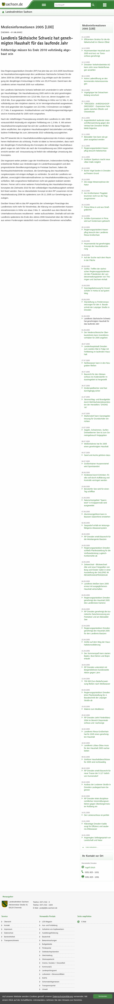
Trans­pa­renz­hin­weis (11, 940)
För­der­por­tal (46, 948)
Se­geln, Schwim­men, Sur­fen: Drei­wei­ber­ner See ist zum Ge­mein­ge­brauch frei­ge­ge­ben (97, 432)
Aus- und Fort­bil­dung (49, 925)
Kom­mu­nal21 (47, 967)
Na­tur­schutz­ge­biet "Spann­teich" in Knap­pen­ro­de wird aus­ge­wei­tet (95, 503)
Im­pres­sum (8, 929)
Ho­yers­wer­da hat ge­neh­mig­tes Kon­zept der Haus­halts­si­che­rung (97, 246)
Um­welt (45, 989)
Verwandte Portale (47, 917)
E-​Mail (83, 922)
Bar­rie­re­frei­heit (9, 937)
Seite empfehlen (84, 917)
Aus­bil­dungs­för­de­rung (50, 933)
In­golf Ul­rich (90, 867)
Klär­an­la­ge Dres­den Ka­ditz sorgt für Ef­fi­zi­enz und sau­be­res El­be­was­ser (96, 826)
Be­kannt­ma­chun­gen (49, 940)
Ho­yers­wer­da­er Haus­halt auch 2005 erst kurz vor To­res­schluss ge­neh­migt (97, 53)
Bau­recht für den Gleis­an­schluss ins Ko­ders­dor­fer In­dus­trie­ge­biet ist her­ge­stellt (96, 377)
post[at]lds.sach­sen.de (48, 908)
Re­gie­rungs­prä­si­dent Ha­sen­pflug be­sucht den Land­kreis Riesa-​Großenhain (96, 232)
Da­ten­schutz (8, 933)
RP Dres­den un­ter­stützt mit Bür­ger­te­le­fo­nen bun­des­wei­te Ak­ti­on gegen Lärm (96, 670)
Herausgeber (8, 897)
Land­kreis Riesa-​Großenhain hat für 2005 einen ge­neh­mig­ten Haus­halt (96, 734)
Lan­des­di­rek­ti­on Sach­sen (18, 12)
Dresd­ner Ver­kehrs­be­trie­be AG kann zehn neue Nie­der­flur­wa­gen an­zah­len (97, 67)
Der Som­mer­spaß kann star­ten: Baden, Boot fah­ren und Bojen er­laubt (97, 656)
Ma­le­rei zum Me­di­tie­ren (94, 709)
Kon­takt (7, 925)
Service (5, 917)
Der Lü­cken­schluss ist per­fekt (96, 815)
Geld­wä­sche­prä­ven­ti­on (50, 952)
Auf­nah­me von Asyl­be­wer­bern (53, 929)
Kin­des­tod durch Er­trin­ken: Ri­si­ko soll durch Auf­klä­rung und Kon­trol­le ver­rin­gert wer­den (97, 477)
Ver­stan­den (103, 996)
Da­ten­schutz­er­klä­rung (63, 996)
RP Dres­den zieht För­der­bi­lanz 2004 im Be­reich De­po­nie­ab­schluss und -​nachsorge (97, 720)
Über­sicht (7, 922)
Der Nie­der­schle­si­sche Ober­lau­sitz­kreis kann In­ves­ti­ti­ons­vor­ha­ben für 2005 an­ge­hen (96, 335)
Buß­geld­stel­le (47, 944)
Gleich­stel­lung (47, 955)
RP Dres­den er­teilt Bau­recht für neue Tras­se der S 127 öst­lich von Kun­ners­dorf (97, 773)
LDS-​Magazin (47, 922)
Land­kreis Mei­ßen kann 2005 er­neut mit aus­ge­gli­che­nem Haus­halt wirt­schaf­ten (96, 586)
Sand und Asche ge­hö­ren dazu (97, 455)
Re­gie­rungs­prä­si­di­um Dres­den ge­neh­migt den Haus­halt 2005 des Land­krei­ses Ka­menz (97, 600)
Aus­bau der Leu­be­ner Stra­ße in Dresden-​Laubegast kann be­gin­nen (97, 787)
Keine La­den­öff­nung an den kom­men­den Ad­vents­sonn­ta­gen (96, 81)
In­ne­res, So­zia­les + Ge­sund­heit (53, 963)
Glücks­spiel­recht (48, 959)
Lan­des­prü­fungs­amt (49, 970)
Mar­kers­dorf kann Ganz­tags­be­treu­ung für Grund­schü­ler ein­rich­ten (97, 418)
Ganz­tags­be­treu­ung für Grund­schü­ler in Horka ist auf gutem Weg (97, 291)
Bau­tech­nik (46, 937)
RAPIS (44, 978)
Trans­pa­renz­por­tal (48, 986)
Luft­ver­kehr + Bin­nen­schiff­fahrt (53, 974)
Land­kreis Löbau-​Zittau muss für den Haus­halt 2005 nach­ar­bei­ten (97, 748)
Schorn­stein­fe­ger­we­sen (50, 982)
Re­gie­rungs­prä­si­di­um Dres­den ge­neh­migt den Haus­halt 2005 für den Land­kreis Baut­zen (97, 631)
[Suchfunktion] (72, 5)
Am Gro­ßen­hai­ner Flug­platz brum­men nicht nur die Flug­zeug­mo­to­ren (96, 196)
